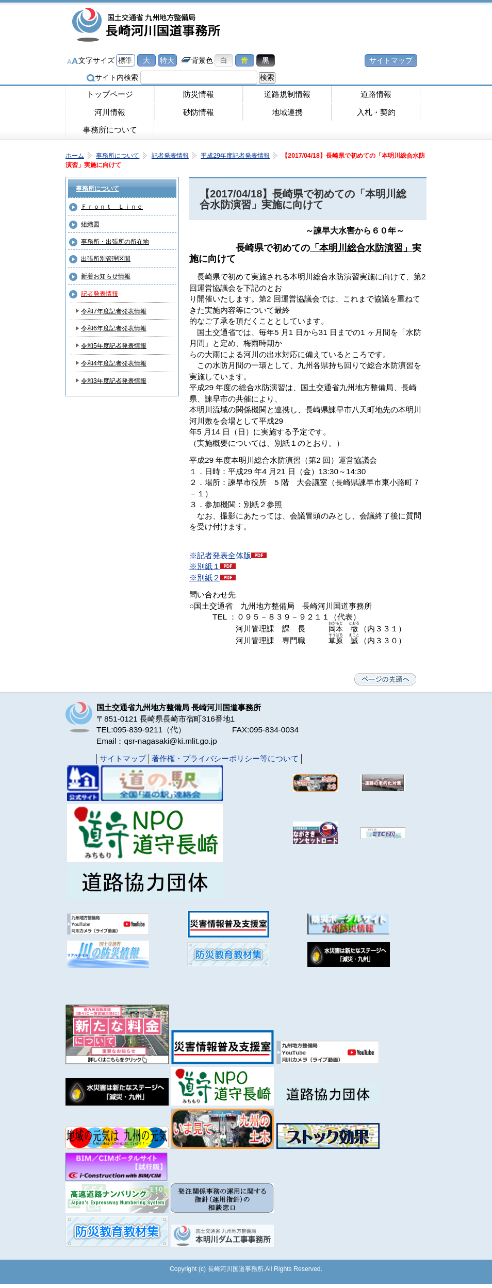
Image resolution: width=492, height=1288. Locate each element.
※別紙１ (204, 566)
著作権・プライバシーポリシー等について (225, 758)
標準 (125, 60)
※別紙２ (204, 577)
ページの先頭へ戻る (385, 679)
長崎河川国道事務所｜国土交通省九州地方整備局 (148, 25)
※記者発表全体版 (220, 555)
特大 (167, 60)
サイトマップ (391, 60)
